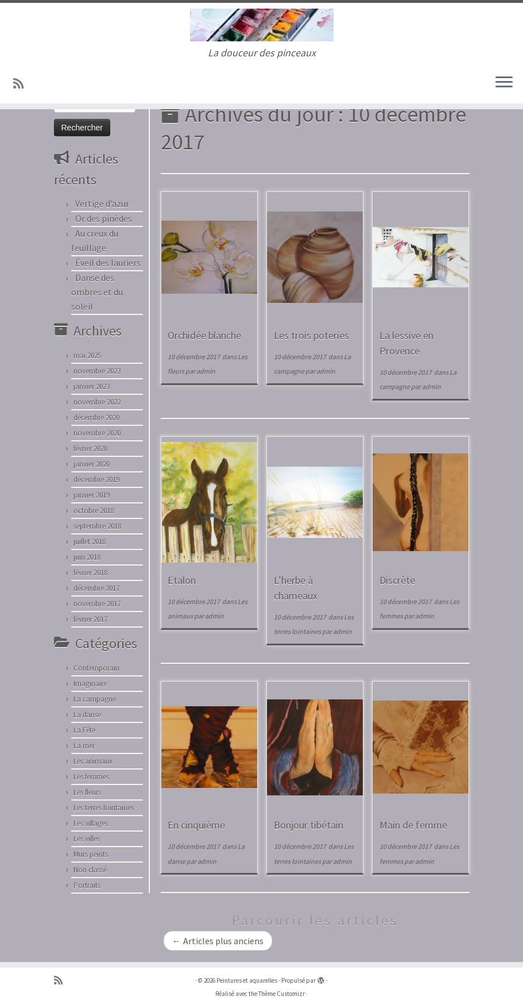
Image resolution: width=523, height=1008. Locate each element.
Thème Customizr (281, 994)
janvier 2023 (91, 386)
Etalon (182, 580)
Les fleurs (87, 792)
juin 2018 (86, 557)
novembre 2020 (97, 433)
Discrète (397, 580)
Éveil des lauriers (108, 262)
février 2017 (90, 619)
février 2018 (90, 573)
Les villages (90, 823)
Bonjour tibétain (308, 825)
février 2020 (90, 448)
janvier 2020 (91, 464)
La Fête (84, 730)
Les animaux (93, 761)
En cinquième (196, 825)
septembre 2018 (97, 526)
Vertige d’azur (102, 203)
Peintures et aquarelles (246, 980)
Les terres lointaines (103, 808)
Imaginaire (90, 683)
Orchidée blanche (204, 335)
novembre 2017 (97, 604)
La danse (87, 715)
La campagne (94, 699)
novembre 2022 (97, 402)
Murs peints (90, 854)
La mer (84, 746)
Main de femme (413, 825)
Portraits (86, 885)
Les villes (86, 839)
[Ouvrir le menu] (504, 82)
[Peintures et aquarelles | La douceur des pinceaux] (261, 25)
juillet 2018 (89, 542)
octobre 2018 (93, 510)
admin (205, 371)
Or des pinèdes (103, 218)
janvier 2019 (91, 495)
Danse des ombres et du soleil (97, 292)
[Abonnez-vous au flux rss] (22, 83)
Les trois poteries (311, 335)
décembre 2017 (96, 588)
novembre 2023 (97, 371)
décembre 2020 (96, 417)
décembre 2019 (96, 479)
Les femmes (91, 777)
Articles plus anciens (218, 941)
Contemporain (96, 668)
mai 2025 (87, 355)
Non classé (90, 870)
